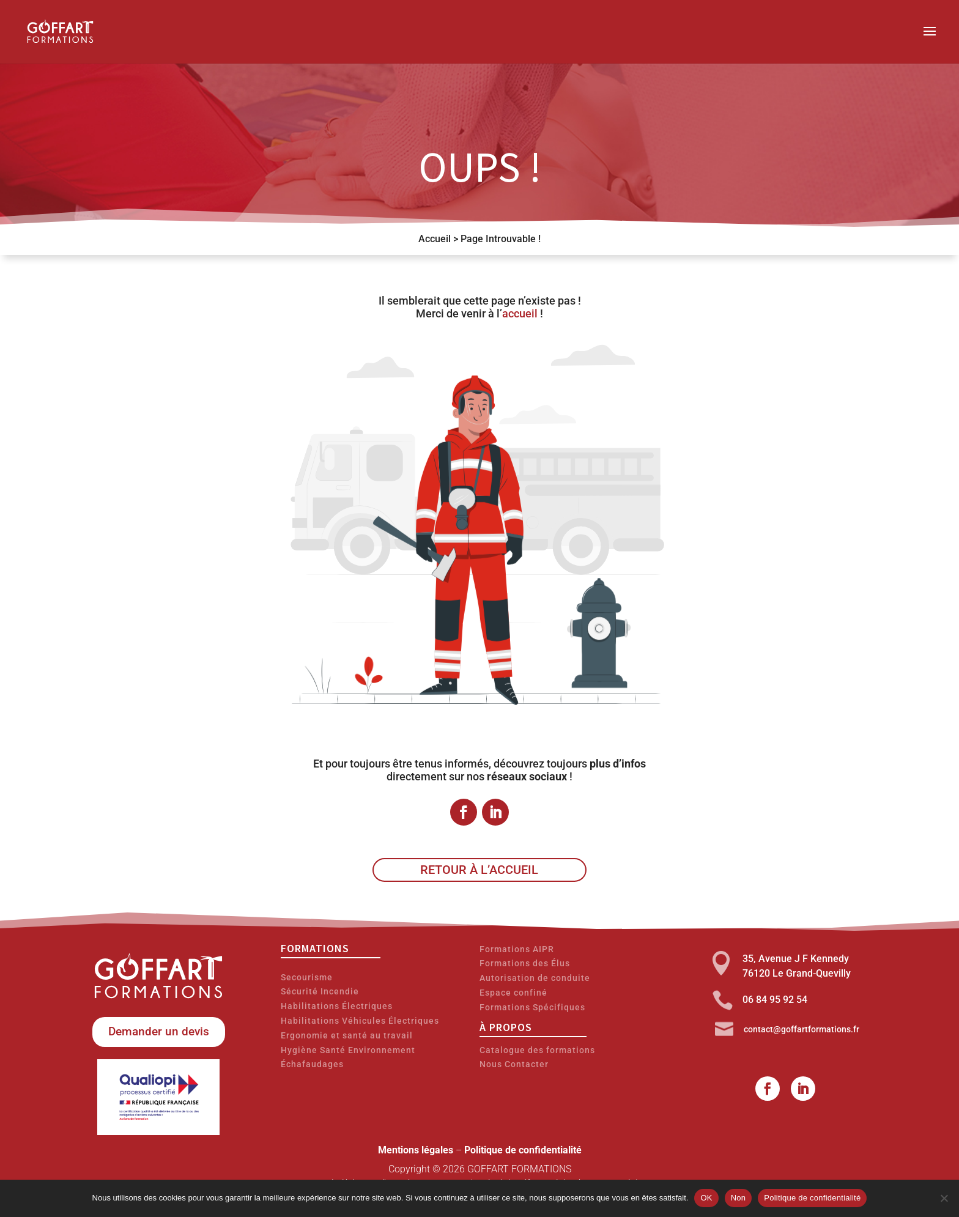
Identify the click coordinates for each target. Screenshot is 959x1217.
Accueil (434, 239)
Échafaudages (312, 1064)
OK (706, 1197)
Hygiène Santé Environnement (348, 1050)
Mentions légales (415, 1150)
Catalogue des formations (537, 1050)
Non (738, 1197)
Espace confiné (513, 992)
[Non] (944, 1198)
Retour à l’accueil (479, 869)
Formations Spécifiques (532, 1007)
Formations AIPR (517, 949)
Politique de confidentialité (523, 1150)
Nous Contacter (514, 1064)
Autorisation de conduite (535, 978)
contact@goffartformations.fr (801, 1029)
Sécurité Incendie (320, 991)
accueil (520, 313)
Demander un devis (158, 1031)
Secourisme (307, 977)
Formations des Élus (525, 963)
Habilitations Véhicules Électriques (360, 1021)
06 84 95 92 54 (774, 999)
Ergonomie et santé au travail (347, 1035)
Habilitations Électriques (337, 1006)
